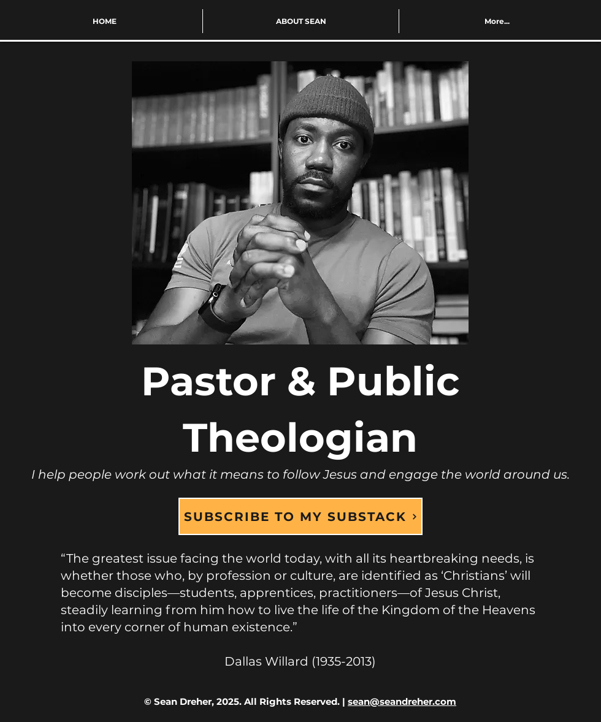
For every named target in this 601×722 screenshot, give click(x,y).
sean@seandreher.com (402, 701)
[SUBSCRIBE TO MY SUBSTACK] (300, 516)
